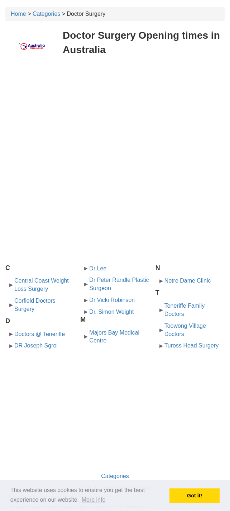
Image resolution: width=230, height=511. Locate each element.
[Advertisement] (115, 114)
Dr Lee (97, 268)
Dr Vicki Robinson (112, 300)
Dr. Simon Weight (111, 312)
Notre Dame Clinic (187, 281)
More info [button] (94, 500)
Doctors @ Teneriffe (39, 334)
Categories (46, 14)
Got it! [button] (194, 495)
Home (18, 14)
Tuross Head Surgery (191, 345)
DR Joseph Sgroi (36, 345)
